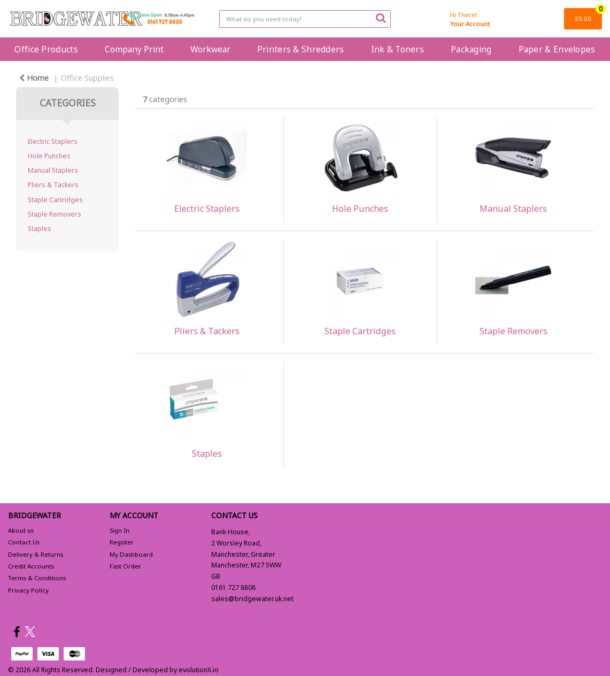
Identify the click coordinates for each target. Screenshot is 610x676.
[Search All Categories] (304, 19)
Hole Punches (49, 155)
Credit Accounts (31, 566)
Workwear (210, 49)
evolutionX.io (199, 669)
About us (21, 530)
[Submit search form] (381, 18)
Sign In (119, 530)
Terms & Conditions (37, 578)
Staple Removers (54, 214)
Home (34, 78)
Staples (39, 228)
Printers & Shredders (300, 49)
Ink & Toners (397, 49)
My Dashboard (131, 554)
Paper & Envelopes (557, 49)
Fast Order (125, 566)
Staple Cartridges (55, 199)
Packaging (471, 49)
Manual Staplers (53, 170)
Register (122, 542)
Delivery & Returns (35, 554)
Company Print (134, 49)
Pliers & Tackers (53, 184)
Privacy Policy (28, 590)
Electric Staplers (53, 141)
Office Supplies (87, 78)
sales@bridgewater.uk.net (252, 598)
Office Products (46, 49)
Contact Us (24, 542)
